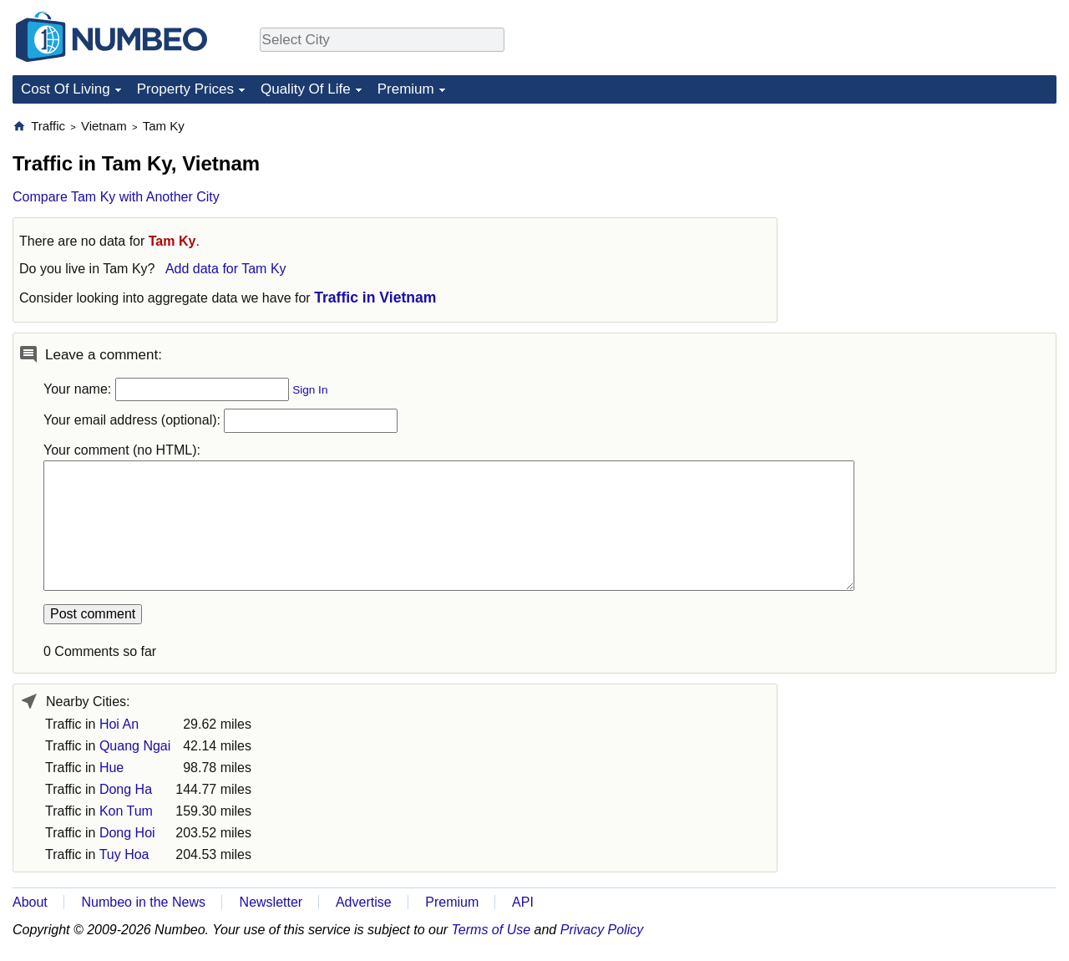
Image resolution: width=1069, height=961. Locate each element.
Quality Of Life (306, 89)
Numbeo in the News (143, 902)
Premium (405, 89)
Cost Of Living (65, 89)
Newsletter (271, 902)
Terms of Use (491, 930)
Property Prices (185, 89)
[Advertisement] (931, 222)
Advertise (364, 902)
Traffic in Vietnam (375, 297)
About (30, 902)
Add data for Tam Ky (225, 269)
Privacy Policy (602, 930)
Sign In (309, 390)
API (523, 902)
